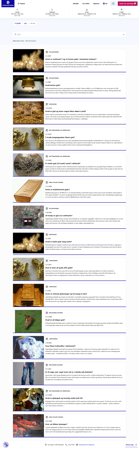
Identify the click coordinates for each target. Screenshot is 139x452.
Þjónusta (96, 4)
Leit (25, 23)
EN (106, 4)
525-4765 (71, 445)
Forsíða (18, 23)
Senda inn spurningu (127, 4)
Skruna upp (131, 445)
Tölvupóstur (86, 445)
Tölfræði (75, 4)
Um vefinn (85, 4)
